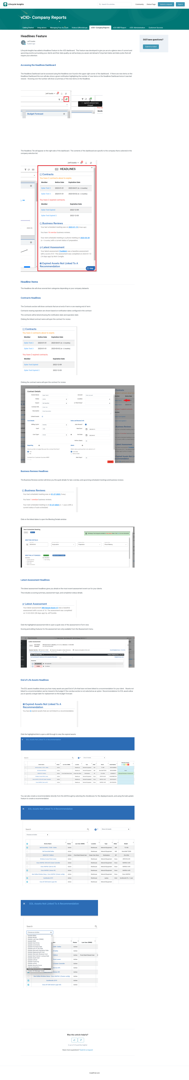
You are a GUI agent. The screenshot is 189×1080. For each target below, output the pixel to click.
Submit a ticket (151, 47)
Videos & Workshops (80, 28)
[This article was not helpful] (81, 1040)
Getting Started (28, 28)
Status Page (151, 4)
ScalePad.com (94, 1073)
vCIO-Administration (137, 28)
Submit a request (166, 4)
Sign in (180, 4)
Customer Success (156, 28)
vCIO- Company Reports (100, 28)
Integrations (42, 28)
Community (139, 4)
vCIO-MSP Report (119, 28)
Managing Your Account (59, 28)
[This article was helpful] (74, 1040)
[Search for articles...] (114, 4)
